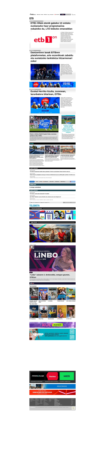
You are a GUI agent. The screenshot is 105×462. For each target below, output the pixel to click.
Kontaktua (64, 407)
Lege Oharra (46, 407)
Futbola (44, 399)
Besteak (51, 14)
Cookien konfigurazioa (55, 407)
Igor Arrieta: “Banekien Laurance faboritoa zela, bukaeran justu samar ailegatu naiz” (45, 196)
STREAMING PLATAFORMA (36, 381)
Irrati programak (37, 404)
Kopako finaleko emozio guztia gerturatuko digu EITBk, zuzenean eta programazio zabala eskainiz (68, 128)
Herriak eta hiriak (57, 403)
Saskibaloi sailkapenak (46, 404)
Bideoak (50, 399)
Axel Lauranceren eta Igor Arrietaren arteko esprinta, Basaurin (41, 199)
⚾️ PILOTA (36, 181)
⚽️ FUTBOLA (40, 181)
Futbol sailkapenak (46, 403)
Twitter (72, 400)
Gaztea (55, 398)
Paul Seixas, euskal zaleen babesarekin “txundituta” (39, 193)
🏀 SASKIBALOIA (45, 181)
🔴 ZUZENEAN (72, 181)
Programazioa (32, 399)
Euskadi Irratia (37, 399)
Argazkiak (50, 400)
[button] (30, 215)
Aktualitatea (41, 399)
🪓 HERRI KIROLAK (62, 181)
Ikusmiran (41, 402)
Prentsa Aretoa (56, 405)
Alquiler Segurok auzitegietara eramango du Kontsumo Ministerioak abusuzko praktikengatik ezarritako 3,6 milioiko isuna (52, 174)
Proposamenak (36, 208)
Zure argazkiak (66, 202)
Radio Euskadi (37, 400)
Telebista (45, 14)
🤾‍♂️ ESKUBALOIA (56, 181)
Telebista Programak (32, 400)
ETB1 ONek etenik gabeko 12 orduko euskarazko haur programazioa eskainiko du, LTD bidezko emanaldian (51, 26)
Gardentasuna (60, 407)
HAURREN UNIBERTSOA (65, 381)
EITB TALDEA (68, 14)
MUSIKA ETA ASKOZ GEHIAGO (51, 381)
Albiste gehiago (34, 168)
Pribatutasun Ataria (41, 407)
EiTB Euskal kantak (37, 403)
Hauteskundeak (56, 400)
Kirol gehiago (45, 402)
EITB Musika (36, 402)
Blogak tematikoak (57, 404)
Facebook (72, 399)
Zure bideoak (72, 202)
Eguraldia (41, 403)
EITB (31, 18)
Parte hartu (56, 402)
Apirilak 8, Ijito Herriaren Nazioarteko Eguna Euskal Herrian (41, 177)
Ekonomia (41, 400)
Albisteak (38, 14)
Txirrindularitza (45, 400)
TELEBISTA (34, 205)
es (75, 14)
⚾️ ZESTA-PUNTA (51, 181)
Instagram (72, 401)
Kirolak (42, 14)
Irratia (49, 14)
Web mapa (67, 407)
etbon (35, 222)
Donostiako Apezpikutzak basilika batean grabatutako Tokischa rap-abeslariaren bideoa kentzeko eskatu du (50, 171)
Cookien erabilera (50, 407)
